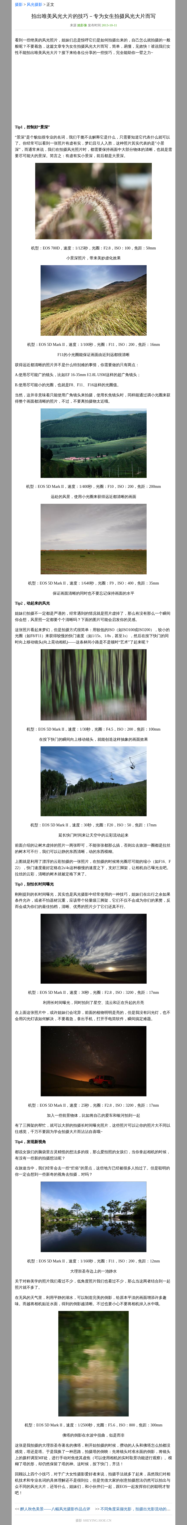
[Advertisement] (93, 90)
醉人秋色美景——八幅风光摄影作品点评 (55, 1509)
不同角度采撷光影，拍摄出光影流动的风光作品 (141, 1509)
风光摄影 (34, 4)
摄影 (19, 4)
